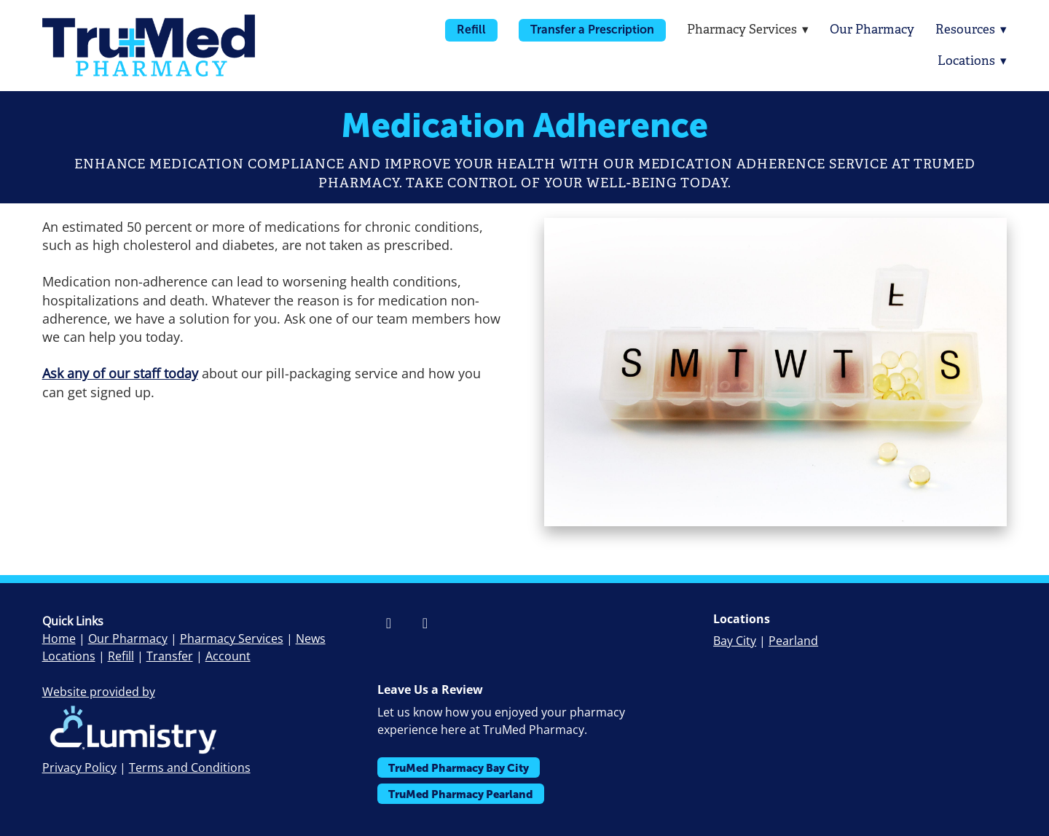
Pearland (793, 641)
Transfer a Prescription (591, 29)
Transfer (169, 656)
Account (228, 656)
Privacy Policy (79, 767)
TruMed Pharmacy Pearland (460, 794)
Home (59, 638)
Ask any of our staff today (120, 373)
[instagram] (425, 623)
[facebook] (388, 623)
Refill (469, 29)
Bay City (734, 641)
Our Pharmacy (871, 29)
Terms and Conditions (190, 767)
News (311, 638)
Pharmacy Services (231, 638)
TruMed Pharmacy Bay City (458, 768)
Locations (972, 61)
